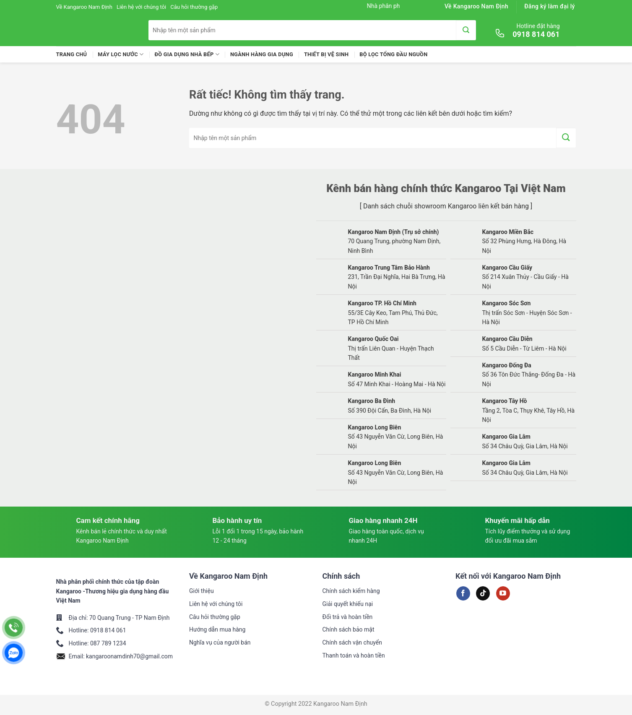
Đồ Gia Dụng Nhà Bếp (186, 54)
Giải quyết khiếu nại (348, 604)
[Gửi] (466, 30)
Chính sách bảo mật (349, 629)
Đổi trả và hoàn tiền (348, 617)
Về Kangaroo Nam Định (84, 7)
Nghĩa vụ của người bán (220, 642)
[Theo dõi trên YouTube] (503, 593)
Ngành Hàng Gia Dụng (261, 54)
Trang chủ (71, 54)
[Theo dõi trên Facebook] (463, 593)
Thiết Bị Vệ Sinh (326, 54)
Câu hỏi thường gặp (194, 7)
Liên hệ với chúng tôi (141, 7)
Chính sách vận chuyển (352, 642)
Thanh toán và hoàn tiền (354, 655)
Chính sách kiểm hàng (351, 591)
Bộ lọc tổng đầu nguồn (393, 54)
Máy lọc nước (120, 54)
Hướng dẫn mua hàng (217, 629)
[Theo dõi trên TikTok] (483, 593)
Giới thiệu (201, 591)
